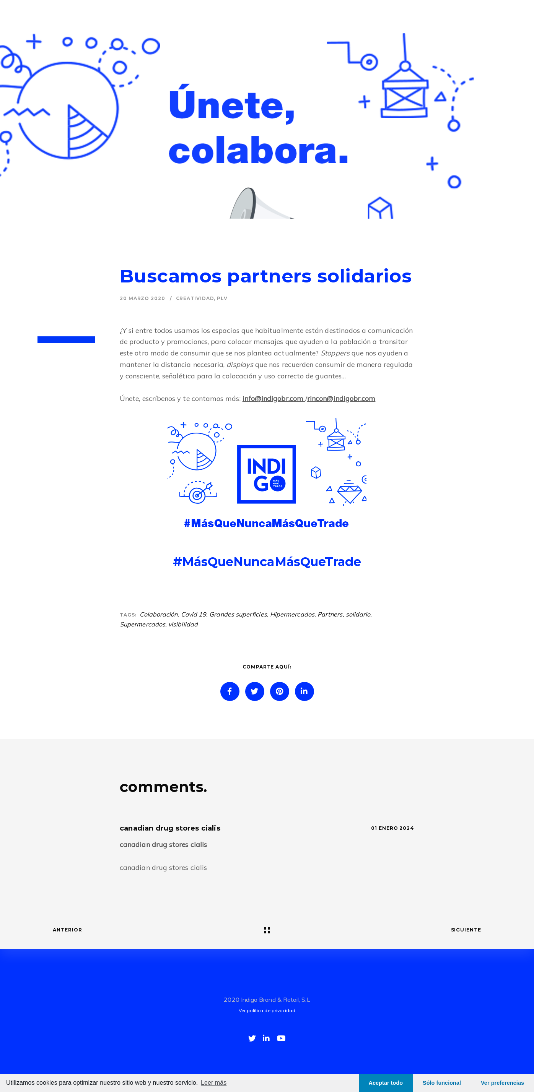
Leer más (213, 1082)
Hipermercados (292, 614)
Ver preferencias (502, 1083)
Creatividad (195, 298)
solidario (358, 614)
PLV (222, 298)
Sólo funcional (442, 1083)
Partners (330, 614)
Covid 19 (194, 614)
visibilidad (183, 624)
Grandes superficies (238, 614)
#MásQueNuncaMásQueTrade (267, 561)
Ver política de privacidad (267, 1010)
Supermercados (142, 624)
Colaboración (159, 614)
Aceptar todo (386, 1083)
